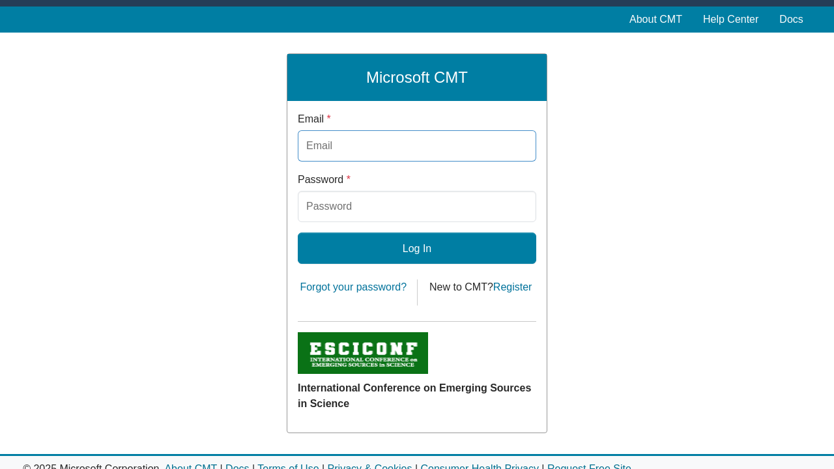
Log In (417, 248)
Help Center (730, 19)
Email (314, 118)
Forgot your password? (353, 286)
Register (512, 286)
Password (324, 179)
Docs (791, 19)
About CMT (655, 19)
